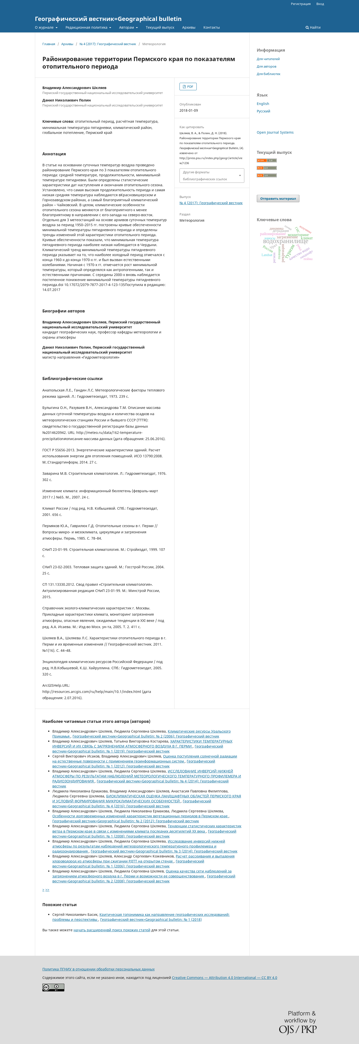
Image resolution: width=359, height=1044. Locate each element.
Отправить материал (278, 198)
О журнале (45, 27)
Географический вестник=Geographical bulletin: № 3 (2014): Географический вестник (164, 851)
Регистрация (301, 3)
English (263, 103)
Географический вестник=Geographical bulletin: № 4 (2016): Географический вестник (131, 803)
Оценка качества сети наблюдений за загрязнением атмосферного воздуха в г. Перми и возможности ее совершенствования (142, 873)
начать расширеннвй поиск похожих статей (112, 930)
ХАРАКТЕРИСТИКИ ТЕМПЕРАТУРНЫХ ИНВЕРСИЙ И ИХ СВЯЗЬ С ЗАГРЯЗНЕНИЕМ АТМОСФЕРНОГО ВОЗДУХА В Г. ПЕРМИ (142, 744)
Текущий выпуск (160, 27)
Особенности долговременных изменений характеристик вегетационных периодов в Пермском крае (140, 816)
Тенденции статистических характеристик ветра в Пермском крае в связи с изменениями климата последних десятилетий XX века (146, 828)
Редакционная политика (87, 27)
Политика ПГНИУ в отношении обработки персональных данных (98, 969)
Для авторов (266, 66)
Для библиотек (268, 74)
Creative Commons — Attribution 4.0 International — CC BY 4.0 (224, 977)
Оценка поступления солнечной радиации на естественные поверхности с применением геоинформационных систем (144, 758)
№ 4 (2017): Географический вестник (108, 44)
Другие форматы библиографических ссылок (205, 175)
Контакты (211, 27)
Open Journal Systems (275, 132)
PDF (189, 86)
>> (47, 889)
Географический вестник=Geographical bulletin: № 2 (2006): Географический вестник (146, 736)
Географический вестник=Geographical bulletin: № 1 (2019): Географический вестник (137, 749)
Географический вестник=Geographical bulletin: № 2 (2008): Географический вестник (143, 878)
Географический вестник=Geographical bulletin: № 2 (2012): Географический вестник (125, 821)
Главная (48, 44)
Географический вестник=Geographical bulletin (108, 18)
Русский (263, 111)
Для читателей (268, 59)
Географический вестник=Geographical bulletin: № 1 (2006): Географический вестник (128, 863)
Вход (320, 3)
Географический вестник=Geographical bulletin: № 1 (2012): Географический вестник (133, 763)
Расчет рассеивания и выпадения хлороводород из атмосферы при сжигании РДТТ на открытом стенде (143, 858)
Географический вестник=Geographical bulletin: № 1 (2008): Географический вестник (144, 834)
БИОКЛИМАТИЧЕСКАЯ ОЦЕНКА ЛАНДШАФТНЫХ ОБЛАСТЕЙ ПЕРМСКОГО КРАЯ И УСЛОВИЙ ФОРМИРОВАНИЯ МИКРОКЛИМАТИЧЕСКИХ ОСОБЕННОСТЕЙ (146, 798)
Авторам (127, 27)
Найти (313, 27)
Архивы (188, 27)
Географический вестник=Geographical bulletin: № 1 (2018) (151, 919)
